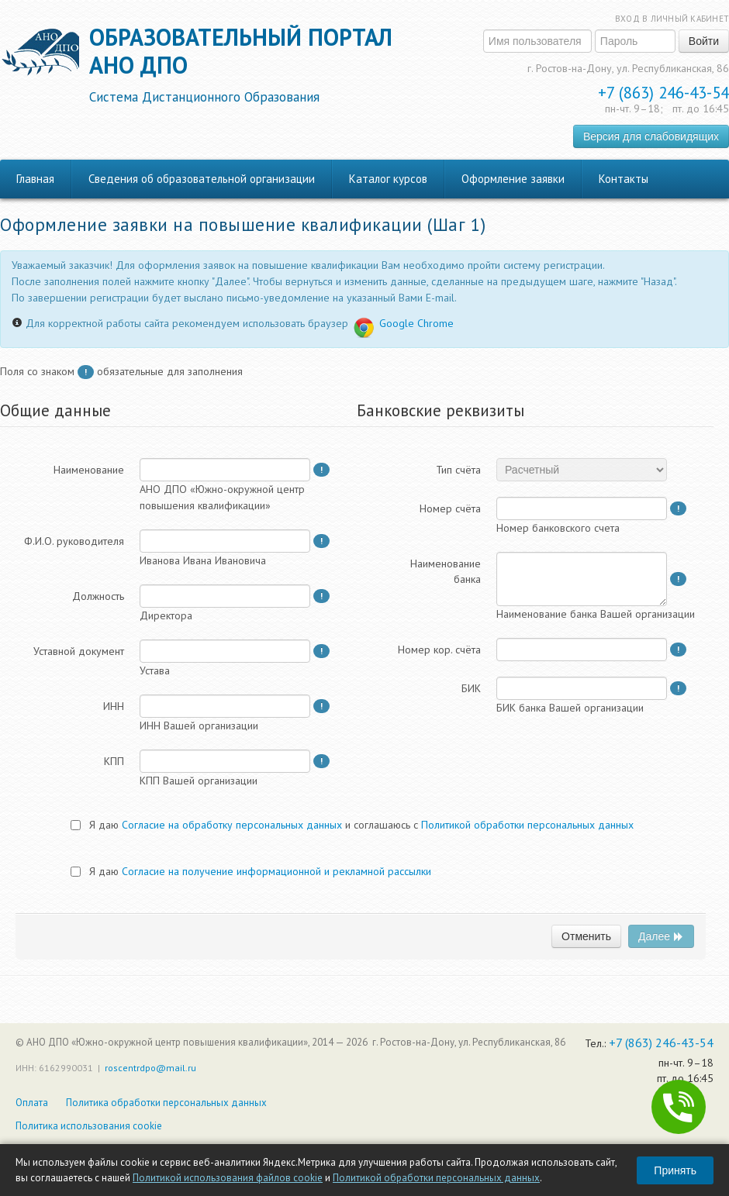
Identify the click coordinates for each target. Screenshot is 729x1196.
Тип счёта (458, 470)
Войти (704, 41)
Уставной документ (78, 651)
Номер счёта (450, 508)
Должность (98, 596)
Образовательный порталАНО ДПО (240, 64)
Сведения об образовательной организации (201, 178)
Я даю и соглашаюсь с (352, 825)
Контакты (623, 178)
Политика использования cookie (89, 1125)
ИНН (113, 706)
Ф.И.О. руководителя (74, 541)
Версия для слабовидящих (651, 136)
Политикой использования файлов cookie (228, 1177)
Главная (35, 178)
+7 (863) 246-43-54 (663, 92)
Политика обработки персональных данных (166, 1102)
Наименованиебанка (445, 571)
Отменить (586, 936)
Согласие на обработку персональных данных (232, 825)
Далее (661, 936)
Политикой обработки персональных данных (436, 1177)
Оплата (32, 1102)
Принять (675, 1170)
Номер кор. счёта (439, 650)
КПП (114, 761)
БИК (471, 688)
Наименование (89, 470)
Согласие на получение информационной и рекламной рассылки (276, 871)
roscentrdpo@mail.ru (150, 1068)
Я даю (251, 871)
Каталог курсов (388, 178)
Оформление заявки (513, 178)
